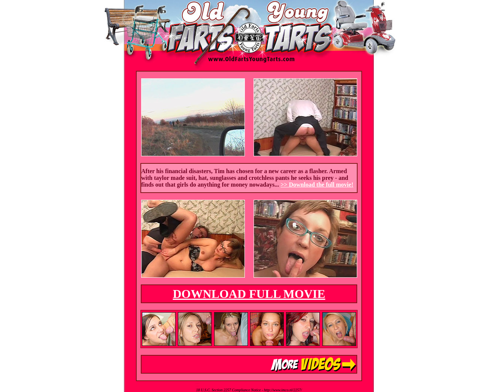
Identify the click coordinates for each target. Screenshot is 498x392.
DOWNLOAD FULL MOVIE (249, 294)
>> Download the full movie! (316, 184)
